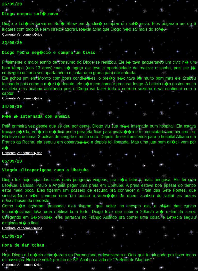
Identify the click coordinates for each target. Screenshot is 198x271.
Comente (9, 34)
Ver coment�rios (29, 34)
